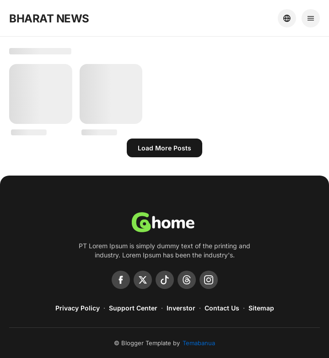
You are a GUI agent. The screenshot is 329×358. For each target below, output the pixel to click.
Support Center (133, 308)
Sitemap (261, 308)
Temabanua (199, 343)
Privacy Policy (77, 308)
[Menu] (311, 18)
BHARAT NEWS (49, 18)
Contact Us (222, 308)
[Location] (287, 18)
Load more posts (164, 148)
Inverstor (181, 308)
